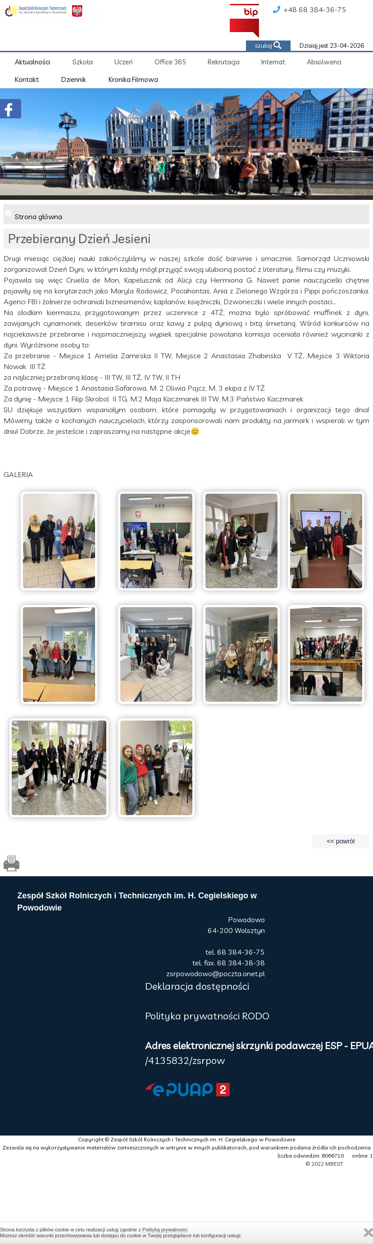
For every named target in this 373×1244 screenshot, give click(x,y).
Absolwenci (324, 62)
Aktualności (32, 62)
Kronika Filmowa (133, 79)
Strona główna (38, 216)
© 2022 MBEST (324, 1163)
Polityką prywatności (164, 1229)
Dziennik (73, 79)
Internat (273, 62)
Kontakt (27, 79)
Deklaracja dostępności (197, 986)
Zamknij (368, 1232)
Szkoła (83, 62)
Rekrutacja (224, 62)
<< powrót (341, 841)
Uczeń (123, 62)
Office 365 (170, 62)
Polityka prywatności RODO (207, 1016)
